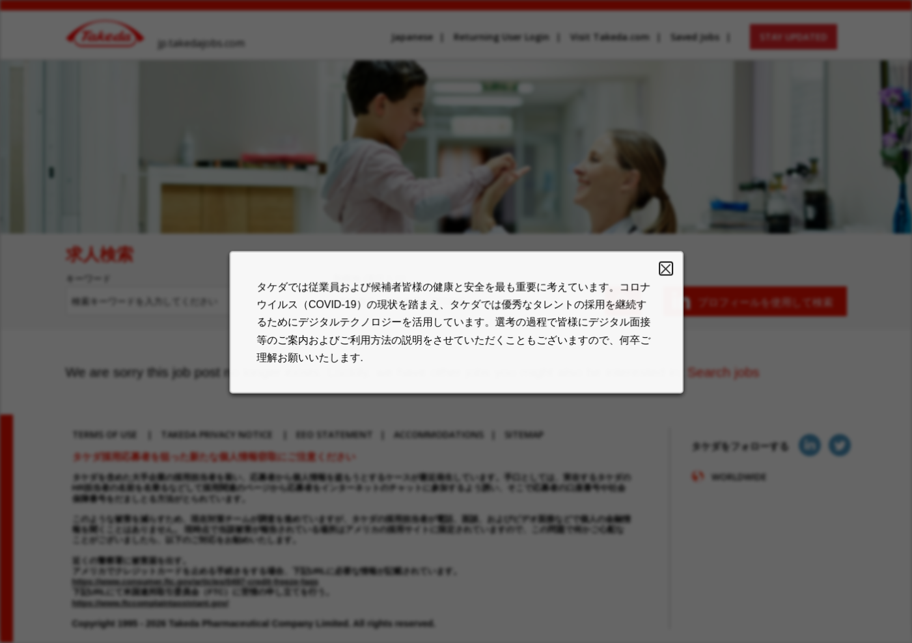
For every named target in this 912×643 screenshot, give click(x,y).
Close (655, 278)
